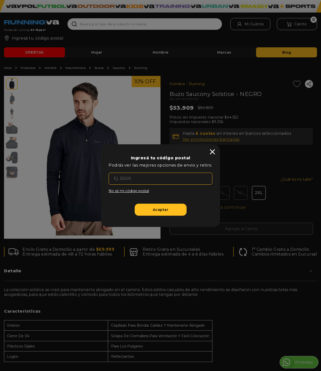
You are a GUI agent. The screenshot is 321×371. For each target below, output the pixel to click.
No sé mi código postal (129, 191)
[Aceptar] (161, 210)
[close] (212, 151)
